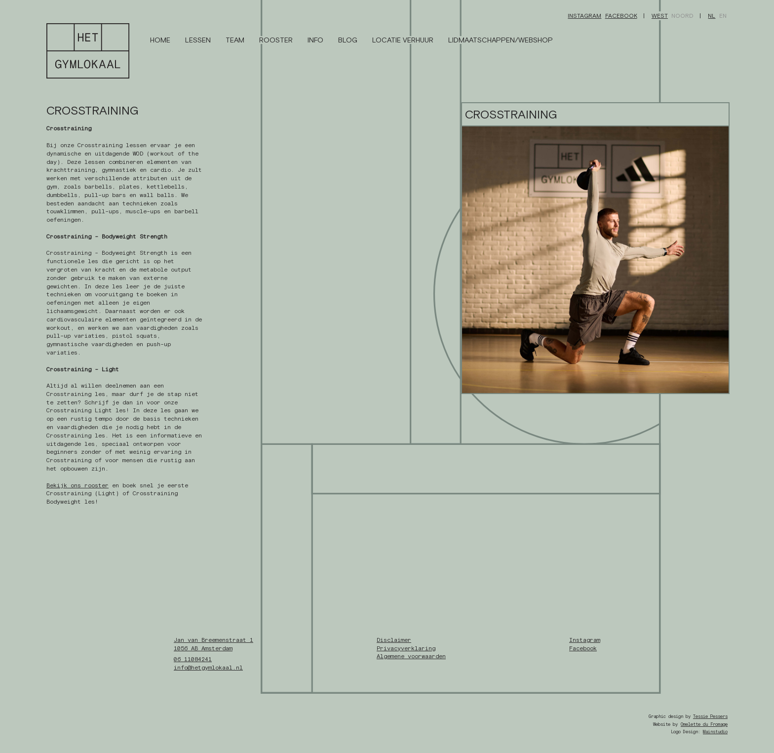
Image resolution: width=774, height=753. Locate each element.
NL (711, 15)
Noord (682, 15)
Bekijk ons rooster (77, 485)
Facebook (621, 15)
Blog (347, 40)
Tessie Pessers (710, 716)
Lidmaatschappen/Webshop (500, 40)
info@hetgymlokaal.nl (208, 667)
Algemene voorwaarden (411, 656)
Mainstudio (715, 731)
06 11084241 (193, 659)
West (660, 15)
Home (160, 40)
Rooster (276, 40)
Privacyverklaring (406, 648)
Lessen (198, 40)
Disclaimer (394, 639)
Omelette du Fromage (704, 724)
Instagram (584, 15)
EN (723, 15)
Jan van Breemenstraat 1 (213, 639)
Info (315, 40)
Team (235, 40)
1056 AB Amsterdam (203, 648)
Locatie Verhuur (402, 40)
